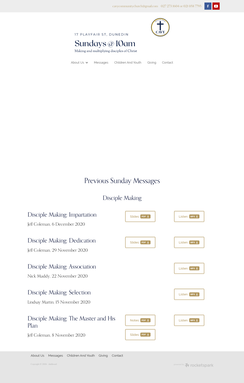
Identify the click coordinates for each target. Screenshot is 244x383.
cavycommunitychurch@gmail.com (135, 6)
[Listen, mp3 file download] (189, 216)
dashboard (53, 364)
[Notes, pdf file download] (140, 320)
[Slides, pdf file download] (140, 216)
